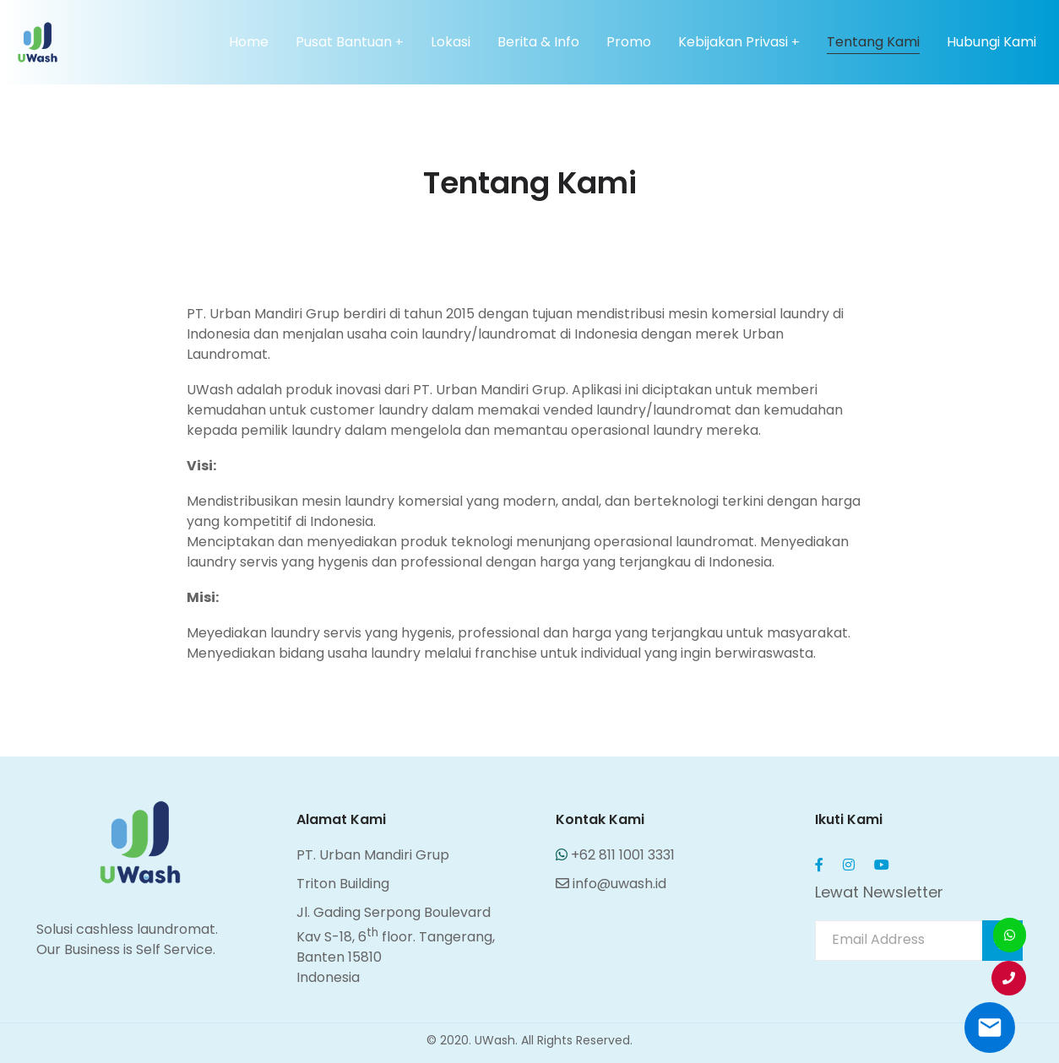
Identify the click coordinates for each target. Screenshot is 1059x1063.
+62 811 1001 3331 (615, 855)
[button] (1008, 978)
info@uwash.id (611, 883)
